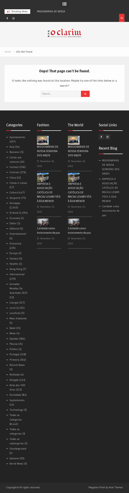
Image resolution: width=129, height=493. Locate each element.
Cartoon (14, 167)
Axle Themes (116, 487)
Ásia (12, 146)
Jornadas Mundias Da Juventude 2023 (19, 288)
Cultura (14, 192)
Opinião (14, 338)
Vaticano (14, 458)
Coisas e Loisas (18, 182)
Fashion (14, 258)
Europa (14, 253)
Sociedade (15, 394)
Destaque (15, 203)
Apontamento (17, 137)
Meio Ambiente (18, 318)
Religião (14, 380)
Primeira (14, 359)
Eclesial (14, 212)
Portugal (14, 354)
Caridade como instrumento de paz (111, 211)
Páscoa (14, 343)
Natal (13, 328)
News (13, 333)
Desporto (15, 197)
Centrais (14, 172)
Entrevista (15, 243)
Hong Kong (16, 269)
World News (16, 463)
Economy (15, 218)
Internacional (17, 274)
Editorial (14, 228)
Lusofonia (15, 313)
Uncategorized (18, 448)
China (13, 177)
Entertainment (18, 233)
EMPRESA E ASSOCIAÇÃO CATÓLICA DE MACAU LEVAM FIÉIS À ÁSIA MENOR (48, 192)
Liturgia (14, 302)
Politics (14, 349)
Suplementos (17, 400)
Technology (16, 409)
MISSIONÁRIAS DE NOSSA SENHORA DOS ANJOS (47, 151)
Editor (13, 223)
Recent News (17, 365)
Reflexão (15, 374)
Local (13, 307)
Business (15, 152)
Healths (14, 263)
